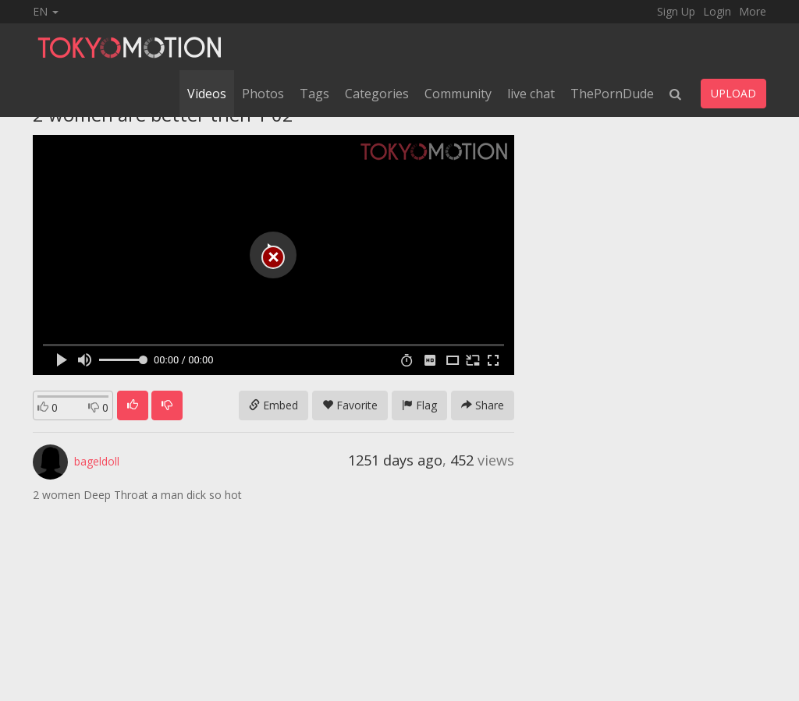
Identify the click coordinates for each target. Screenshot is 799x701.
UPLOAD (733, 93)
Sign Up (676, 11)
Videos (206, 93)
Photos (263, 93)
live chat (531, 93)
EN (46, 11)
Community (458, 93)
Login (717, 11)
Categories (377, 93)
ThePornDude (612, 93)
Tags (314, 93)
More (752, 11)
